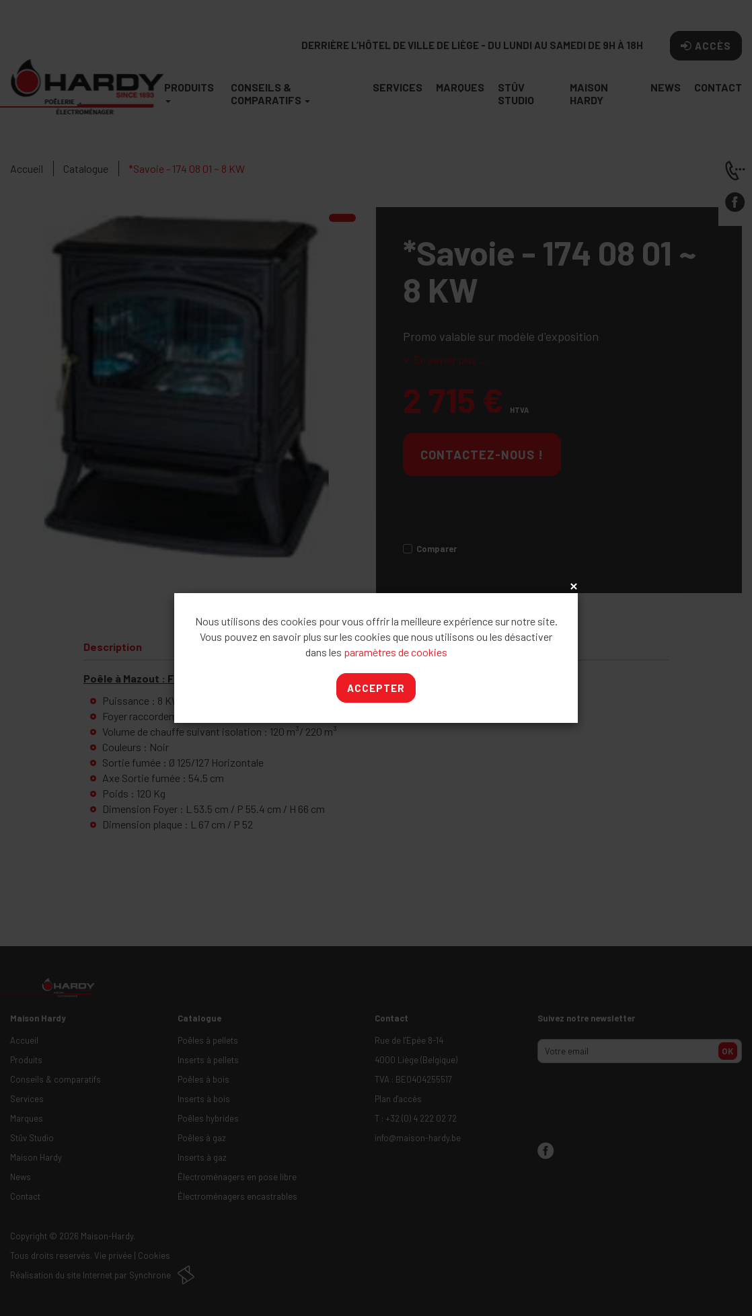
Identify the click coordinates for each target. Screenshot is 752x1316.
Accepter (376, 688)
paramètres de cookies (395, 652)
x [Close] (572, 587)
